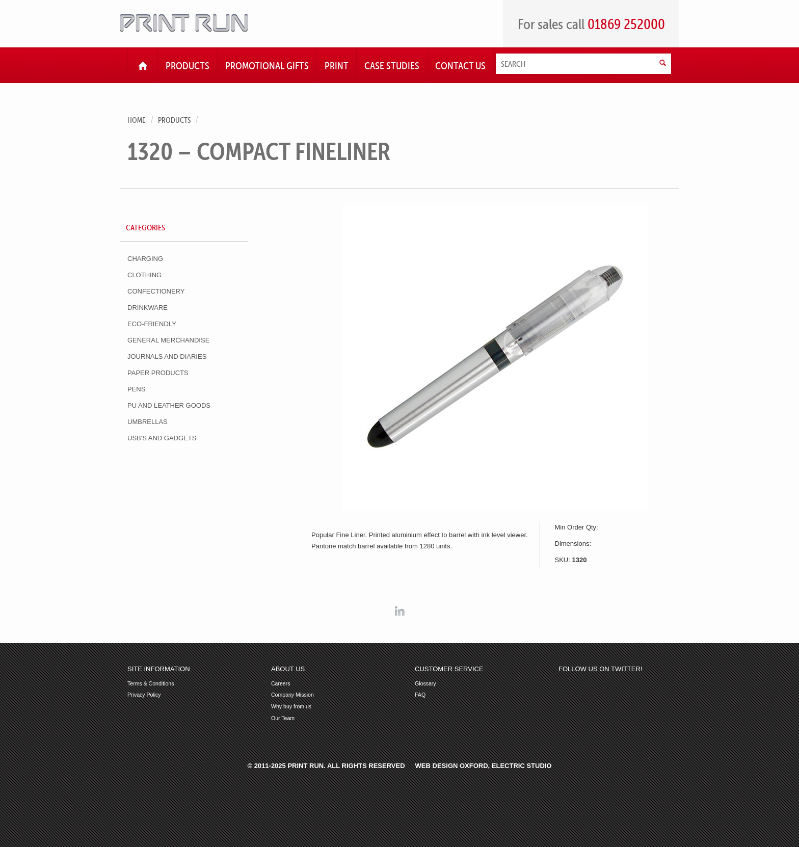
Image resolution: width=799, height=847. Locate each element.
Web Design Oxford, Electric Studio (483, 766)
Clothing (144, 275)
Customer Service (449, 669)
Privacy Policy (144, 695)
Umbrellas (147, 422)
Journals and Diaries (166, 356)
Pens (136, 389)
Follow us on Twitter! (600, 669)
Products (174, 120)
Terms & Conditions (150, 683)
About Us (288, 669)
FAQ (420, 695)
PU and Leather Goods (168, 405)
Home (136, 120)
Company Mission (292, 695)
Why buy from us (291, 706)
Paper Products (158, 373)
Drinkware (147, 307)
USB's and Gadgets (161, 438)
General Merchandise (168, 340)
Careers (280, 683)
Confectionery (155, 291)
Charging (145, 258)
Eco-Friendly (151, 324)
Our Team (283, 718)
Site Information (158, 669)
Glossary (425, 683)
